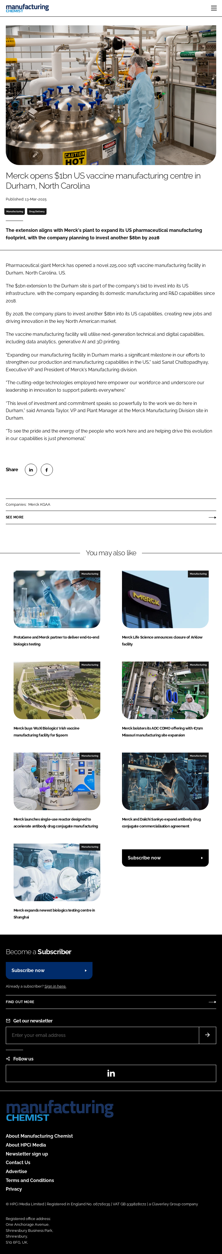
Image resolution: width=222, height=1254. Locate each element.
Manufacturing (14, 211)
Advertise (16, 1171)
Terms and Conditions (30, 1180)
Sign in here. (55, 986)
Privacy (14, 1189)
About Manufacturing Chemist (39, 1136)
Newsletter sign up (27, 1154)
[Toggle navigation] (214, 8)
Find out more (20, 1002)
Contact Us (18, 1162)
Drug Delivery (37, 211)
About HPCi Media (26, 1145)
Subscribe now (144, 858)
